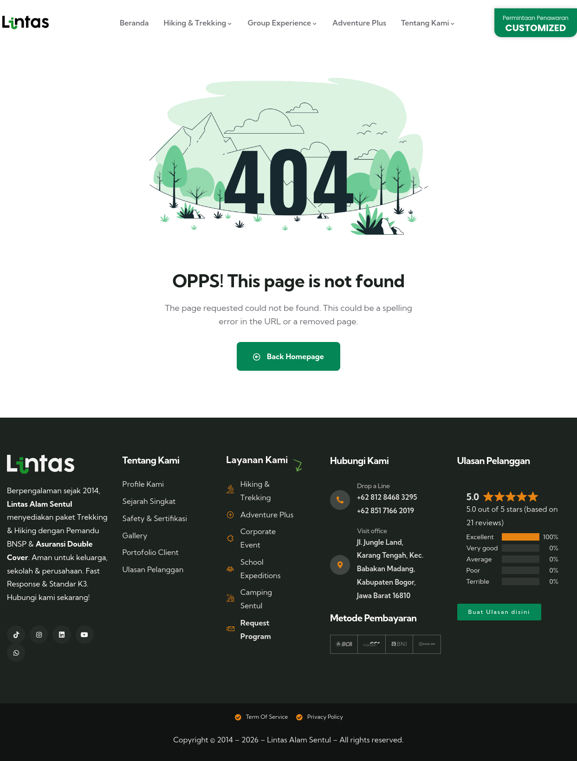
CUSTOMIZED (536, 27)
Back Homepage (288, 356)
